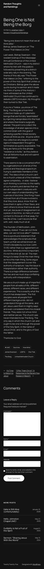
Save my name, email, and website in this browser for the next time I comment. (21, 471)
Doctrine (16, 347)
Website (6, 459)
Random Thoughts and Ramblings (12, 5)
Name (6, 439)
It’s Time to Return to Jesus (8, 373)
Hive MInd (26, 347)
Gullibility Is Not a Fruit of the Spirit (15, 529)
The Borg (8, 356)
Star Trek (31, 352)
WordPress (36, 564)
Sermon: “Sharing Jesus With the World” (15, 539)
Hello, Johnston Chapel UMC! (11, 520)
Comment (8, 411)
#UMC (7, 347)
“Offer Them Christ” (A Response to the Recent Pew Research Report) (28, 373)
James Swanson (11, 352)
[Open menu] (39, 5)
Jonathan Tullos (17, 30)
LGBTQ (22, 352)
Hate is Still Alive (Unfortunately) (11, 510)
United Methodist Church (24, 356)
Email (6, 449)
